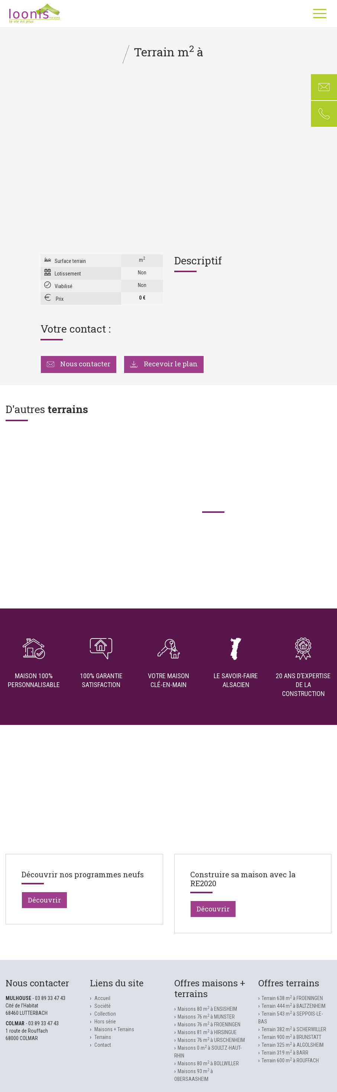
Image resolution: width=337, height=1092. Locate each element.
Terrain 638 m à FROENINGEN (292, 998)
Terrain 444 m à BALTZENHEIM (293, 1006)
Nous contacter (79, 363)
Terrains (102, 1037)
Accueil (102, 998)
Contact (102, 1045)
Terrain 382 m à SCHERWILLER (294, 1029)
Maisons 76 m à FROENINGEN (209, 1024)
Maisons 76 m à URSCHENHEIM (211, 1040)
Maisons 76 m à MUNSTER (206, 1017)
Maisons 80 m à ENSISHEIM (207, 1009)
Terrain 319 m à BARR (285, 1053)
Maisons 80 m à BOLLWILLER (208, 1063)
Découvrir (44, 899)
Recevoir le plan (164, 363)
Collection (105, 1014)
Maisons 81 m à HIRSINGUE (207, 1032)
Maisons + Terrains (114, 1029)
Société (102, 1006)
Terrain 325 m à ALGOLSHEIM (293, 1045)
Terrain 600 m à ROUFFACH (290, 1060)
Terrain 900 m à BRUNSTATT (291, 1037)
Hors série (105, 1022)
